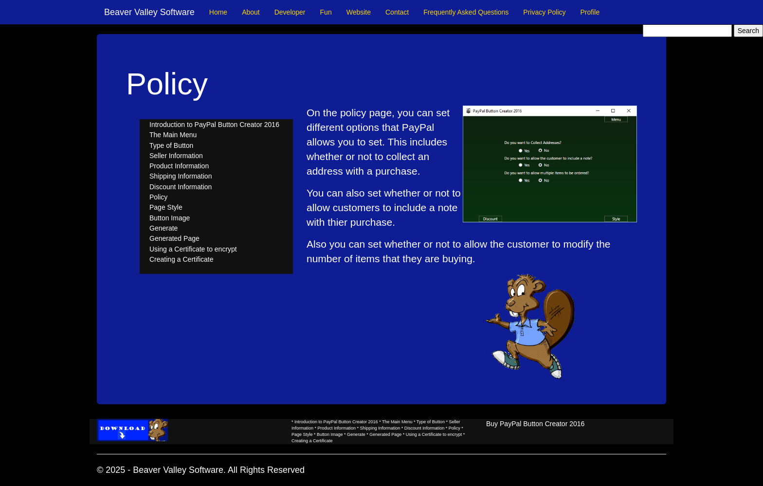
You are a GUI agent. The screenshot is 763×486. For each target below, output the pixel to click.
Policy (158, 197)
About (251, 12)
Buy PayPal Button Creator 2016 (535, 424)
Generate (163, 228)
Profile (590, 12)
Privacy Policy (544, 12)
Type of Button (171, 145)
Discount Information (180, 187)
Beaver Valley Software (149, 12)
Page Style (165, 207)
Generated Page (174, 238)
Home (218, 12)
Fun (326, 12)
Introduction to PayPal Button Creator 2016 (214, 124)
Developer (290, 12)
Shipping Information (180, 176)
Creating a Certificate (181, 259)
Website (358, 12)
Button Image (169, 218)
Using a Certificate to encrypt (193, 249)
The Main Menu (173, 135)
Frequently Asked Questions (466, 12)
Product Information (179, 166)
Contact (397, 12)
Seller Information (176, 156)
